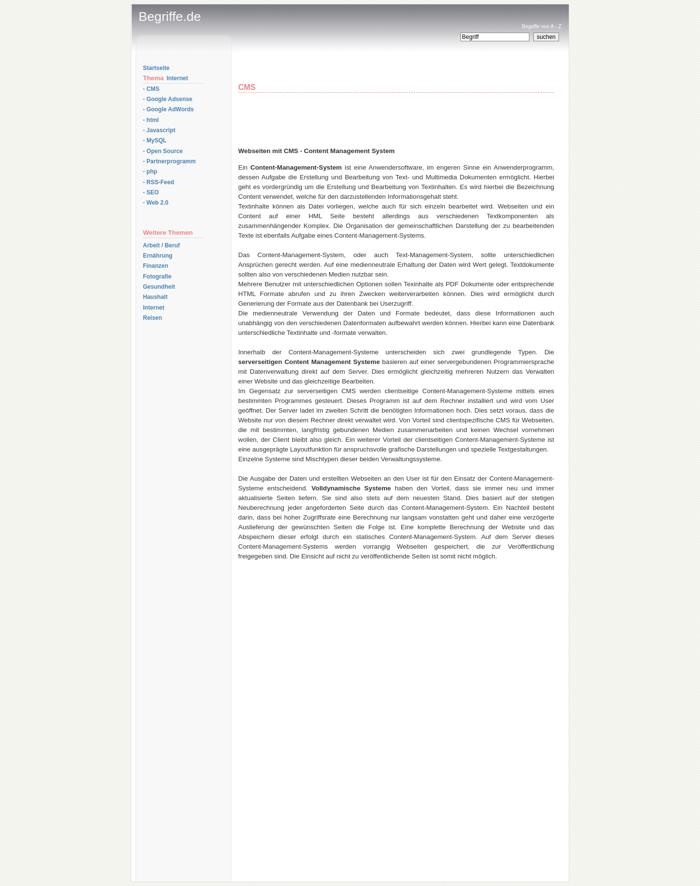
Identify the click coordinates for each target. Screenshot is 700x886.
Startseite (156, 68)
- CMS (151, 89)
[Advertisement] (352, 72)
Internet (177, 78)
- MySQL (155, 140)
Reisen (152, 317)
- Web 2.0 (155, 202)
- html (151, 120)
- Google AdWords (168, 109)
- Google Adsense (167, 99)
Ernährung (158, 255)
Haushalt (155, 297)
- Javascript (159, 130)
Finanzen (155, 265)
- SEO (151, 192)
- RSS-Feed (158, 182)
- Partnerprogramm (169, 161)
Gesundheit (159, 286)
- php (150, 171)
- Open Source (163, 151)
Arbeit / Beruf (161, 245)
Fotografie (157, 276)
